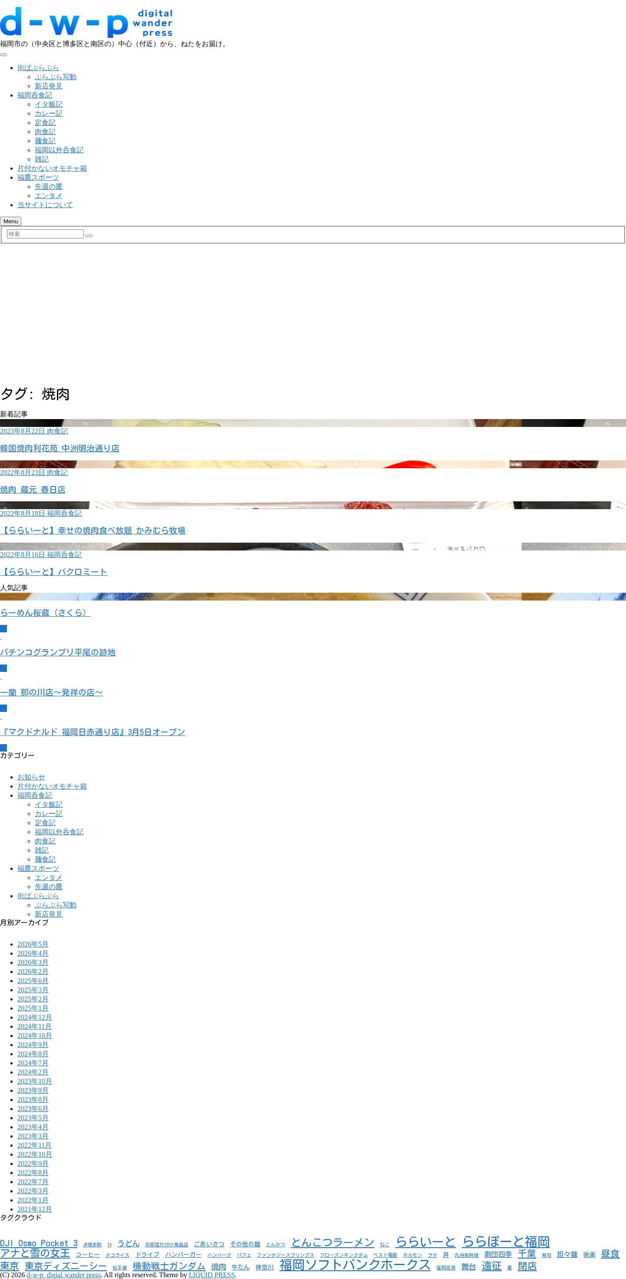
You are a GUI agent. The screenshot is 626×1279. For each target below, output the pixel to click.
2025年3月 (33, 990)
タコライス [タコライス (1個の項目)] (118, 1255)
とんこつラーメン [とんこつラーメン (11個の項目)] (332, 1242)
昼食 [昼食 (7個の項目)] (610, 1253)
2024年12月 (34, 1017)
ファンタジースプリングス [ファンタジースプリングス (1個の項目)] (285, 1255)
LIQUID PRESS (212, 1275)
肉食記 (45, 131)
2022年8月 (33, 1172)
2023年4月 (33, 1127)
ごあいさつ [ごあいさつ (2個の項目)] (209, 1244)
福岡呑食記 (34, 95)
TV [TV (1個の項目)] (109, 1244)
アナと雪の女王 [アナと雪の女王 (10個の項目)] (35, 1253)
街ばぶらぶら (38, 67)
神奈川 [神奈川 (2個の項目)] (265, 1267)
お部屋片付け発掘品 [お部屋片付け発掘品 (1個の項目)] (166, 1244)
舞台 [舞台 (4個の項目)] (468, 1266)
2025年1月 (33, 1008)
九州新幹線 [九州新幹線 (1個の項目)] (467, 1255)
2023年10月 (34, 1081)
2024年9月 (33, 1044)
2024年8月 (33, 1053)
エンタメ (49, 195)
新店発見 (49, 86)
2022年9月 (33, 1163)
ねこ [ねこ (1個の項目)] (385, 1244)
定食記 (45, 122)
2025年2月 (33, 999)
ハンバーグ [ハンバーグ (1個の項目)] (219, 1255)
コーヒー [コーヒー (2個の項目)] (88, 1255)
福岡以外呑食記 (59, 150)
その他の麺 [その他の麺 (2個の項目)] (245, 1244)
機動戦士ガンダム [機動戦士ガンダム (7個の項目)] (169, 1266)
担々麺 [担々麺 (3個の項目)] (567, 1254)
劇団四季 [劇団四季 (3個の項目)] (498, 1254)
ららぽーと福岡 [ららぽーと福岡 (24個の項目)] (506, 1241)
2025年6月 (33, 980)
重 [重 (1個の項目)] (509, 1268)
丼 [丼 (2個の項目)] (446, 1255)
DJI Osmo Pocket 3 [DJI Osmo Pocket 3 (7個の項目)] (38, 1243)
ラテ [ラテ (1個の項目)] (432, 1255)
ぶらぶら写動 (56, 77)
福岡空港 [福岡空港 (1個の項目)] (446, 1268)
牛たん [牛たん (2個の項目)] (241, 1267)
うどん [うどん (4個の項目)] (128, 1243)
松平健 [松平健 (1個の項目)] (120, 1268)
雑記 (42, 159)
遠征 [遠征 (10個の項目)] (492, 1266)
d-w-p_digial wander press (64, 1275)
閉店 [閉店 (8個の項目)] (527, 1266)
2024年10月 (34, 1035)
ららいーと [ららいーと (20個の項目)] (425, 1241)
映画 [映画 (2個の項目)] (589, 1255)
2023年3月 (33, 1136)
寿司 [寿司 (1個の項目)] (546, 1255)
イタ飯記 (49, 104)
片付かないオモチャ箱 (52, 168)
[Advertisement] (313, 317)
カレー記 (49, 113)
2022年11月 (34, 1145)
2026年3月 (33, 962)
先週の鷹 (49, 186)
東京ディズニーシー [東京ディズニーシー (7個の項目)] (66, 1266)
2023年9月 (33, 1090)
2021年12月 (34, 1209)
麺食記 (45, 140)
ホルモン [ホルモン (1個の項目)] (412, 1255)
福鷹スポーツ (38, 177)
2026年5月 (33, 944)
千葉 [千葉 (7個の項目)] (527, 1253)
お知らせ (31, 777)
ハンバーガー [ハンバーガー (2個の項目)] (183, 1255)
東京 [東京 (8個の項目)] (9, 1266)
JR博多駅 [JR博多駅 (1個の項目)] (92, 1244)
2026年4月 (33, 953)
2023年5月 (33, 1117)
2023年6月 (33, 1108)
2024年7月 (33, 1063)
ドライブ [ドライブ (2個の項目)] (147, 1255)
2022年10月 (34, 1154)
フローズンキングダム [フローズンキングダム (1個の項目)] (344, 1255)
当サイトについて (45, 204)
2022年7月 (33, 1181)
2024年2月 (33, 1072)
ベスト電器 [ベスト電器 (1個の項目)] (385, 1255)
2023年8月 (33, 1099)
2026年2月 (33, 971)
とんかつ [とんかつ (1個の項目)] (275, 1244)
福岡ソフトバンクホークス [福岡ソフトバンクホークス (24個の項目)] (355, 1264)
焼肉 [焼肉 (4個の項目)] (218, 1266)
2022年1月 (33, 1200)
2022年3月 (33, 1191)
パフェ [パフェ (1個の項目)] (244, 1255)
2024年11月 (34, 1026)
